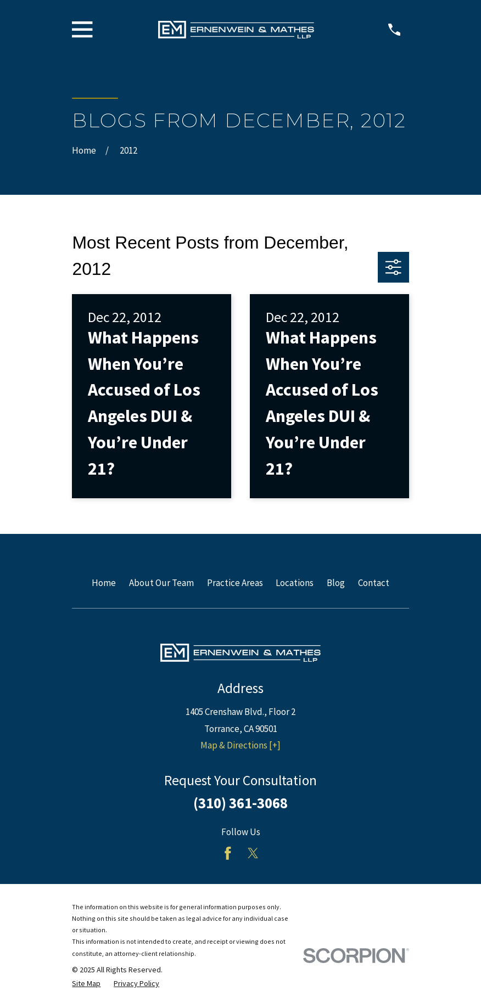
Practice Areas (235, 583)
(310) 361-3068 (240, 802)
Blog (336, 583)
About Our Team (161, 583)
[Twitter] (253, 853)
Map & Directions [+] (240, 745)
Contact (373, 583)
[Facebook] (227, 853)
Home (104, 583)
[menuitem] (86, 984)
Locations (295, 583)
